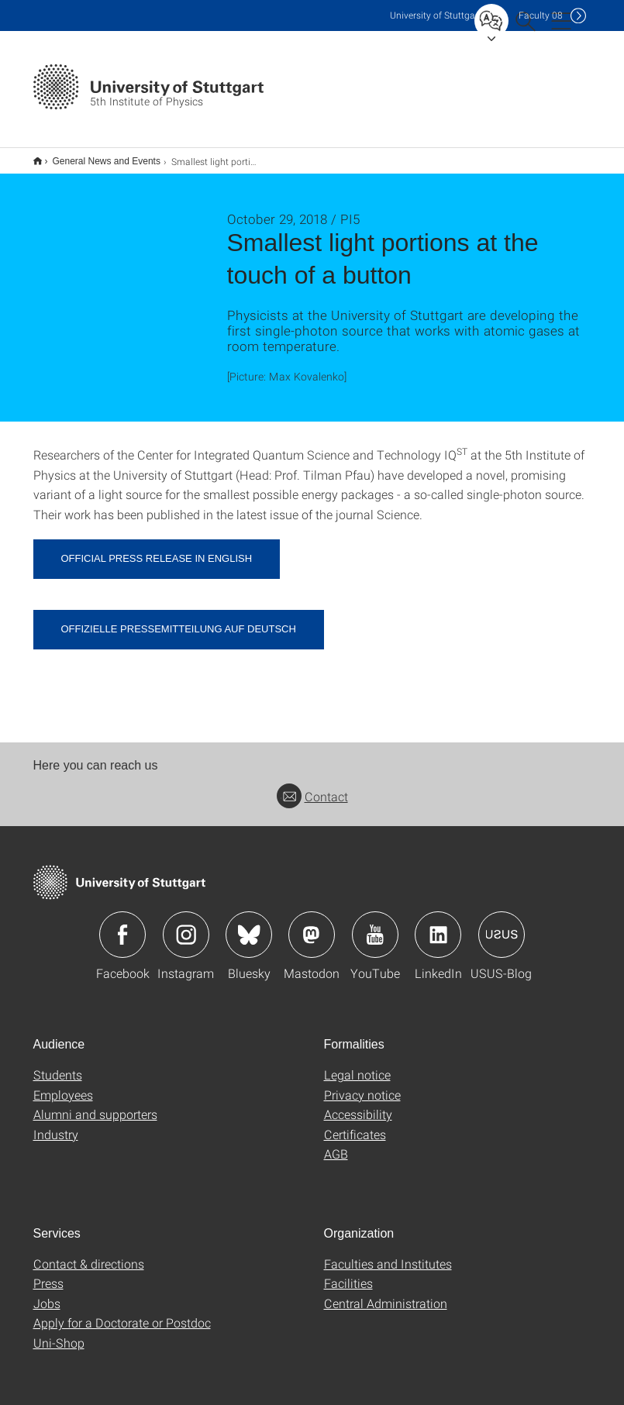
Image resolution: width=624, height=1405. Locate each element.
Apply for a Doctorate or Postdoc (122, 1312)
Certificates (355, 1124)
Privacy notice (362, 1084)
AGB (336, 1143)
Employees (63, 1084)
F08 (541, 15)
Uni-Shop (58, 1332)
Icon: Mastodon (311, 924)
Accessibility (358, 1104)
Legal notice (357, 1064)
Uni (435, 15)
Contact (312, 786)
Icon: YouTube (375, 924)
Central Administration (385, 1293)
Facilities (348, 1273)
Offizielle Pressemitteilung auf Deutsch (178, 619)
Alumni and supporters (95, 1104)
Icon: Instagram (186, 924)
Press (48, 1273)
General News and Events (98, 155)
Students (57, 1064)
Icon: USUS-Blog (501, 924)
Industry (55, 1124)
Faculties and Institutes (388, 1253)
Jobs (46, 1293)
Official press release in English (157, 548)
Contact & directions (88, 1253)
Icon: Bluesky (249, 924)
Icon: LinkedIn (438, 924)
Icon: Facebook (122, 924)
